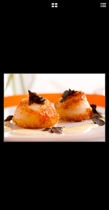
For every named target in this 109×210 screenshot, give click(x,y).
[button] (54, 7)
